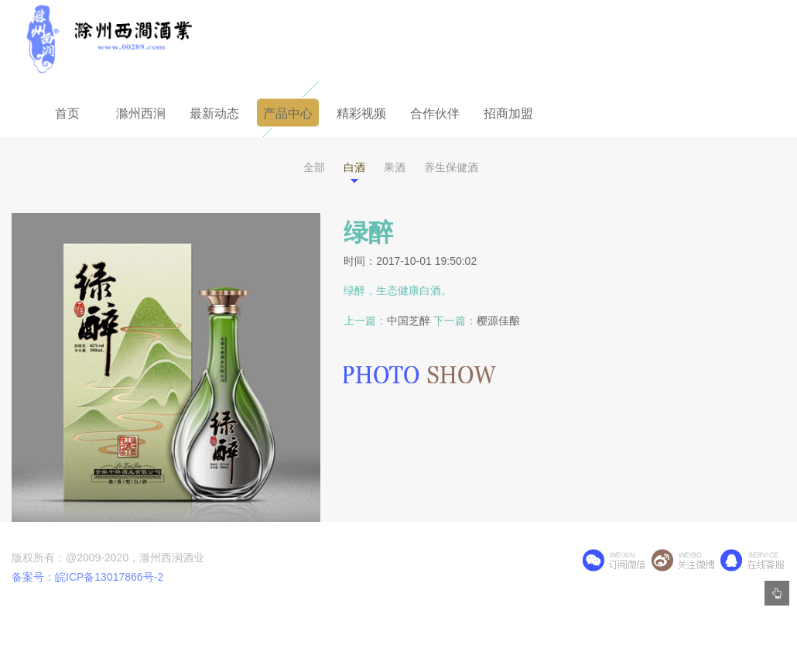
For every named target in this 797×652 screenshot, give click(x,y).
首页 (67, 113)
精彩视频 (361, 113)
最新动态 (214, 113)
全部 (314, 167)
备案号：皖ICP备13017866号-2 (87, 577)
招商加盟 (508, 113)
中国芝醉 (408, 320)
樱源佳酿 (498, 320)
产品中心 (288, 113)
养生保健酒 (451, 167)
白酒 (354, 167)
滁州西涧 (141, 113)
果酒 (394, 167)
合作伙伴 (435, 113)
